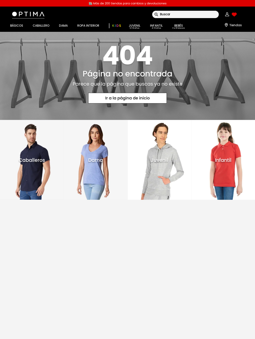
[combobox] (185, 14)
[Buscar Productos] (156, 14)
